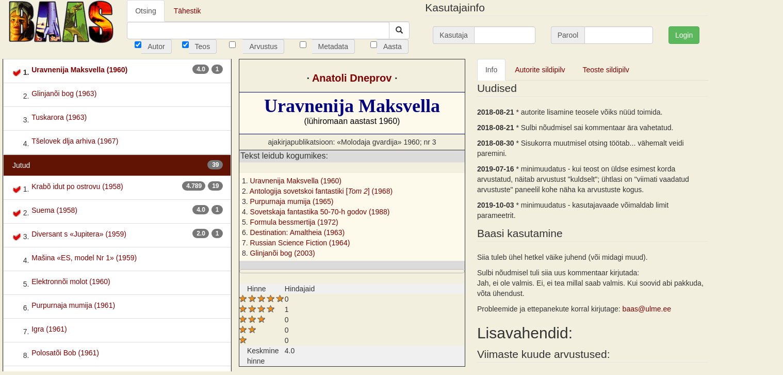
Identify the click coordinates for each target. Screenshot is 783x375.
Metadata (333, 46)
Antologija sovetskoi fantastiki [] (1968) (321, 191)
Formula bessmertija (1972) (294, 222)
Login (684, 35)
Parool (568, 35)
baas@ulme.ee (647, 309)
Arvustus (263, 46)
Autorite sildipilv (540, 70)
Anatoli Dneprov (352, 78)
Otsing (145, 11)
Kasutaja (453, 35)
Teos (202, 46)
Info (491, 70)
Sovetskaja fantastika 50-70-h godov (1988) (320, 212)
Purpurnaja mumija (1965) (292, 201)
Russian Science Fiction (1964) (300, 243)
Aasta (392, 46)
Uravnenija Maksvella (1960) (295, 181)
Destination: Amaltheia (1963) (297, 232)
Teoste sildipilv (606, 70)
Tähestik (187, 11)
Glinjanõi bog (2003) (282, 253)
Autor (156, 46)
